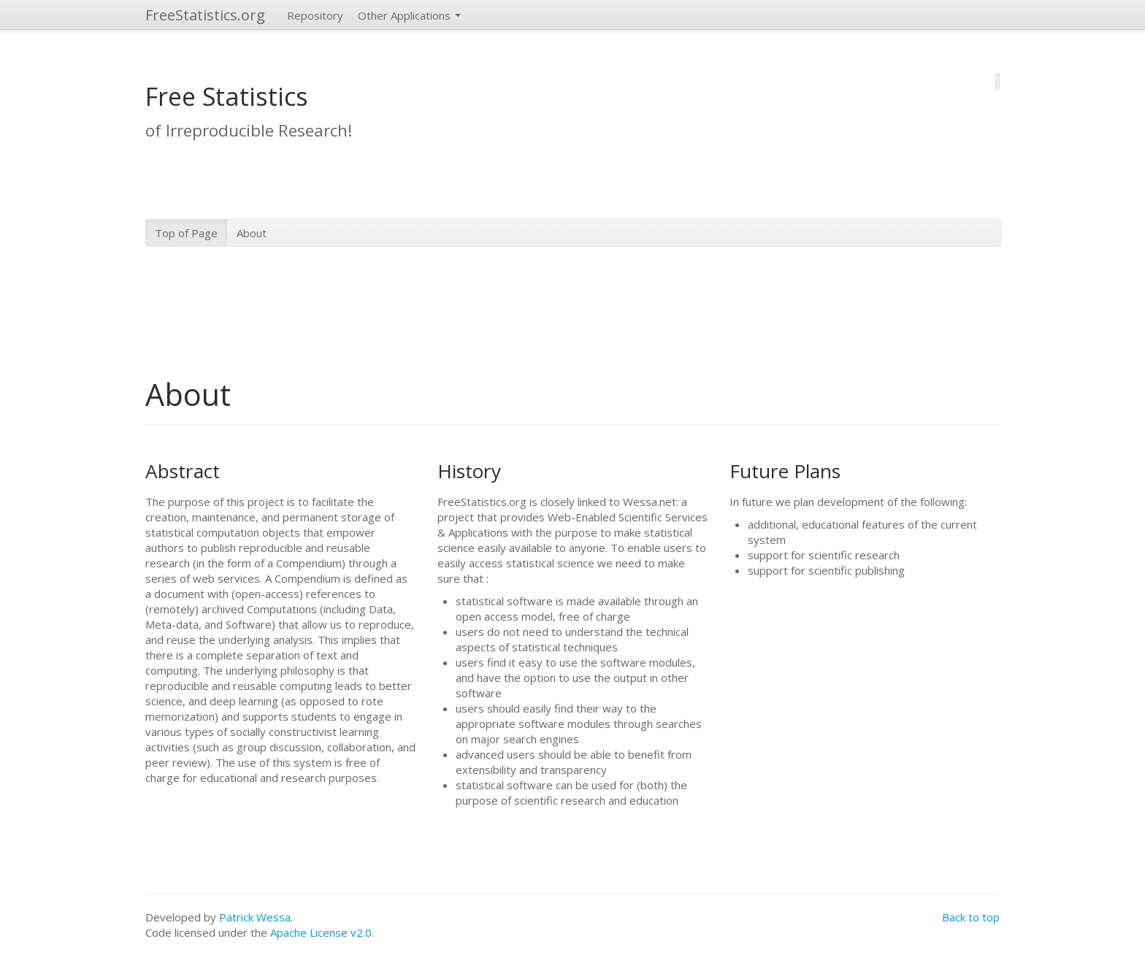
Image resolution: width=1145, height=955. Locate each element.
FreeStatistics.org (205, 15)
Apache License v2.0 (321, 932)
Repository (315, 15)
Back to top (971, 917)
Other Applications (409, 15)
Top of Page (186, 233)
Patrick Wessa (255, 917)
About (252, 233)
